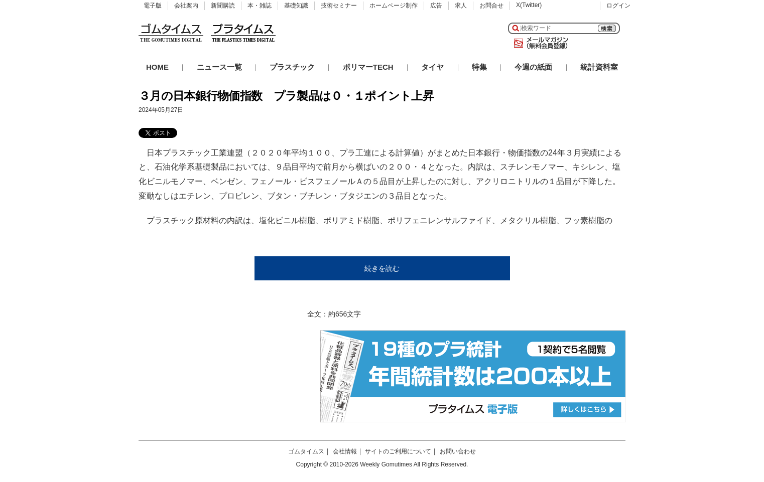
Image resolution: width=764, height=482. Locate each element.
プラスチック (292, 67)
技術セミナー (339, 5)
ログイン (618, 5)
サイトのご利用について (398, 451)
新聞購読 (223, 5)
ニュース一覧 (219, 67)
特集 (479, 67)
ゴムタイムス (306, 451)
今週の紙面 (533, 67)
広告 (436, 5)
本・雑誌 (259, 5)
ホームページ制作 (393, 5)
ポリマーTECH (368, 67)
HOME (157, 67)
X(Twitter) (529, 5)
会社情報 (345, 451)
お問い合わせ (458, 451)
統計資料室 (599, 67)
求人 (461, 5)
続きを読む (382, 268)
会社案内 (186, 5)
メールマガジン (539, 43)
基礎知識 (296, 5)
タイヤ (432, 67)
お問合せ (491, 5)
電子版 (153, 5)
